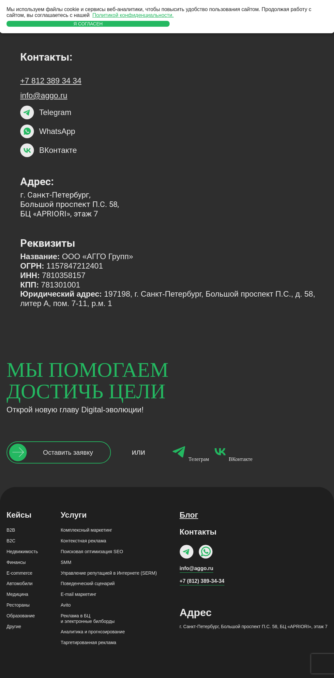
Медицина (17, 594)
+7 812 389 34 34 (51, 80)
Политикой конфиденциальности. (133, 15)
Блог (189, 514)
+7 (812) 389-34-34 (202, 581)
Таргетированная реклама (88, 642)
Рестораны (18, 605)
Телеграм (189, 452)
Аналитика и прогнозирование (93, 631)
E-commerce (19, 573)
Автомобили (20, 583)
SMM (66, 562)
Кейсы (19, 514)
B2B (11, 530)
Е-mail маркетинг (78, 594)
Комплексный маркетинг (86, 530)
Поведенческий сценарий (88, 583)
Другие (14, 626)
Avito (66, 605)
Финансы (16, 562)
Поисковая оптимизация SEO (92, 551)
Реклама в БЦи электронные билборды (87, 618)
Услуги (74, 514)
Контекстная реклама (83, 540)
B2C (11, 540)
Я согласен (87, 23)
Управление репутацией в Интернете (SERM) (109, 573)
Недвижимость (22, 551)
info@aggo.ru (43, 95)
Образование (21, 615)
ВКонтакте (230, 452)
